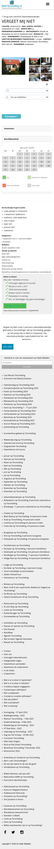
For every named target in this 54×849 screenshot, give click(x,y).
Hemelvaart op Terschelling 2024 (18, 398)
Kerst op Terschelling (13, 822)
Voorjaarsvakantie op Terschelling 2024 (21, 388)
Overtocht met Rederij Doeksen (17, 378)
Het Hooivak (9, 629)
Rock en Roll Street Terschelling (17, 744)
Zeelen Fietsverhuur (12, 574)
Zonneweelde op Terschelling (16, 616)
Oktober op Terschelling (14, 485)
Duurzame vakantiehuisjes (15, 780)
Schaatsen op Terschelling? (15, 796)
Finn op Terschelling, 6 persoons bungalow (22, 535)
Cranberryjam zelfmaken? (15, 689)
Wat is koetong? (11, 706)
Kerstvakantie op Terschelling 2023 (19, 420)
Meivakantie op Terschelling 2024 (18, 401)
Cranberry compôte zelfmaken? (17, 696)
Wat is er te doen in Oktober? (16, 683)
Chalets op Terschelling (14, 513)
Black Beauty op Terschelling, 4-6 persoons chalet (25, 516)
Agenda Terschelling (12, 635)
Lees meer (7, 346)
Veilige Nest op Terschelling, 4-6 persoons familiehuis (27, 558)
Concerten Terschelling (14, 738)
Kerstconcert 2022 (12, 751)
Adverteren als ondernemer (16, 667)
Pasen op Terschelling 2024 (16, 391)
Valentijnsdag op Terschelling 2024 (19, 385)
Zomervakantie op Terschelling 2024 (20, 410)
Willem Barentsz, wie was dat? (17, 773)
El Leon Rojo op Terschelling (16, 606)
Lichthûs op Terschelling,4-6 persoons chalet (23, 523)
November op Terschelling (15, 488)
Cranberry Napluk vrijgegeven (17, 686)
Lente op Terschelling (13, 818)
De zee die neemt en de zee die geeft (20, 764)
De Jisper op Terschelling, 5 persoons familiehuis (25, 548)
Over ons (8, 654)
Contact (7, 651)
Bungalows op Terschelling (15, 532)
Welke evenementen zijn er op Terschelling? (23, 825)
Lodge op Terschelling (13, 565)
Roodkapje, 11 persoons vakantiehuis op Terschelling (27, 506)
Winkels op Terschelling (14, 584)
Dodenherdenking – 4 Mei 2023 (17, 722)
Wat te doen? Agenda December (18, 639)
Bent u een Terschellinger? (15, 760)
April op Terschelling (13, 465)
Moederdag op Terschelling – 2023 (19, 725)
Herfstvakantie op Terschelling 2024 (19, 414)
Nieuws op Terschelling (14, 642)
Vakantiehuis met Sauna (14, 449)
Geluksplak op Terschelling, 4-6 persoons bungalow (26, 539)
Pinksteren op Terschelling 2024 (18, 404)
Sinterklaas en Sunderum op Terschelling (22, 757)
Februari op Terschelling (14, 459)
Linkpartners (9, 673)
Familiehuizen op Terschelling (17, 545)
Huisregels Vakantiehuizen (15, 657)
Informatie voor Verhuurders (15, 306)
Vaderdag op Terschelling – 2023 (18, 731)
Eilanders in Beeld (12, 815)
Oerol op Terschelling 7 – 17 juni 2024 (20, 407)
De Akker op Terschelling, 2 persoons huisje (23, 568)
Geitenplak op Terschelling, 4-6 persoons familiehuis (27, 552)
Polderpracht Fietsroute (14, 793)
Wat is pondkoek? (11, 702)
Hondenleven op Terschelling (16, 767)
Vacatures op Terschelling (15, 806)
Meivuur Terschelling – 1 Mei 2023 (19, 718)
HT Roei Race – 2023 (13, 728)
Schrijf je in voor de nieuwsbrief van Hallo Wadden (27, 358)
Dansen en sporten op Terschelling (19, 626)
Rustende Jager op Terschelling (17, 613)
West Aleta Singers (12, 741)
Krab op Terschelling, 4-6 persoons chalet (22, 519)
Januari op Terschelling (14, 456)
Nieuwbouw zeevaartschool (16, 812)
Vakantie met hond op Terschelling (19, 443)
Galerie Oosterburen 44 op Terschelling (21, 597)
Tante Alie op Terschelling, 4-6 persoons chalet (24, 526)
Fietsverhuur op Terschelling (16, 577)
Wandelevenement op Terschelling (19, 809)
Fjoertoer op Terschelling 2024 (17, 394)
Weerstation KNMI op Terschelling (19, 777)
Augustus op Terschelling (15, 478)
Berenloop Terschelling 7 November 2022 (22, 747)
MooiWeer (8, 632)
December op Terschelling (15, 491)
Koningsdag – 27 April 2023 (16, 712)
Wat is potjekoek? (11, 693)
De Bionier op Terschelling (15, 593)
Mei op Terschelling (12, 469)
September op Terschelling (15, 481)
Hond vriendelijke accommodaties (19, 571)
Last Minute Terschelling (14, 375)
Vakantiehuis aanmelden (15, 664)
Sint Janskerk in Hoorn (13, 799)
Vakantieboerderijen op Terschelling (19, 497)
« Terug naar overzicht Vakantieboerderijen (21, 16)
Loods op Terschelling (13, 610)
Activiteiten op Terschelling (15, 623)
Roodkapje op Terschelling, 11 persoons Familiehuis (26, 555)
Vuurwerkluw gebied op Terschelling (20, 433)
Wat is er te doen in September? (18, 680)
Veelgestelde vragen (12, 660)
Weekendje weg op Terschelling (17, 439)
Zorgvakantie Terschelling (15, 446)
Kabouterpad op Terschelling (16, 786)
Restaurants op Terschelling (16, 603)
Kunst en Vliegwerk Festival (16, 789)
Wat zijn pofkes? (11, 699)
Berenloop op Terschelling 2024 (18, 417)
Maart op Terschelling (13, 462)
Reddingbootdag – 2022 (14, 715)
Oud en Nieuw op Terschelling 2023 (19, 423)
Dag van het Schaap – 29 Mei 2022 (19, 735)
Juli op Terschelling (12, 475)
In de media (9, 670)
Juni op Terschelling (12, 472)
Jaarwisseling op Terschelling (16, 427)
